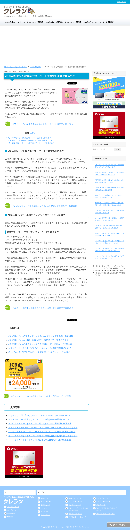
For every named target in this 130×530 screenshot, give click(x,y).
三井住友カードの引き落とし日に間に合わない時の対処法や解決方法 (39, 423)
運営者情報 (11, 513)
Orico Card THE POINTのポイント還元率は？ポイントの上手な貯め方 (40, 352)
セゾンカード (45, 505)
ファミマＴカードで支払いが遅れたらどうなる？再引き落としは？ (109, 257)
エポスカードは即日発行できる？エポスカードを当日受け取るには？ (39, 348)
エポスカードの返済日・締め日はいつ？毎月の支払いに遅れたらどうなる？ (42, 427)
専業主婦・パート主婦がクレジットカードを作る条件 (32, 143)
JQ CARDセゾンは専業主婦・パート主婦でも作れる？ (28, 138)
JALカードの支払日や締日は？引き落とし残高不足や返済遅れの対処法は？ (109, 227)
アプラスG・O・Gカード (77, 517)
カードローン (11, 510)
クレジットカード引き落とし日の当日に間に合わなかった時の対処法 (39, 440)
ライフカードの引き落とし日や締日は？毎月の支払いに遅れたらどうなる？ (109, 242)
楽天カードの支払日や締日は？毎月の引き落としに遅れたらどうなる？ (109, 174)
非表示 (32, 133)
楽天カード (44, 511)
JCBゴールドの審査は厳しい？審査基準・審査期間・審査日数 (109, 212)
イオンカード (45, 508)
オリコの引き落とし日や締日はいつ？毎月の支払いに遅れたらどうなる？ (109, 219)
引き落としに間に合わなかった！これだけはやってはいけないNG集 (39, 415)
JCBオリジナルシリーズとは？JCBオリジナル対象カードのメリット (109, 234)
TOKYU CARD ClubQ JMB (105, 514)
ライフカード (45, 515)
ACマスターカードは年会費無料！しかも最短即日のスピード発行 (41, 396)
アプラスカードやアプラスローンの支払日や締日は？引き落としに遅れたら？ (109, 250)
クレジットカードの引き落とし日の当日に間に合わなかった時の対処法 (109, 166)
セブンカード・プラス (76, 501)
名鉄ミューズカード (75, 514)
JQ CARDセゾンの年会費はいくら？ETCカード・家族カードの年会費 (40, 344)
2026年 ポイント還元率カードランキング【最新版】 (64, 22)
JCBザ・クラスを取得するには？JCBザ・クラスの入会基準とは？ (109, 196)
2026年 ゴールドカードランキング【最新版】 (99, 22)
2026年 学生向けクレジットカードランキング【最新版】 (24, 22)
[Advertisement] (65, 44)
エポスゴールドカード (104, 501)
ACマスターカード (75, 498)
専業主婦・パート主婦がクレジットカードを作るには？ (29, 140)
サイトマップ (121, 2)
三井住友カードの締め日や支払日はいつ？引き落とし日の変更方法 (109, 189)
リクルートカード (75, 505)
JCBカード (44, 498)
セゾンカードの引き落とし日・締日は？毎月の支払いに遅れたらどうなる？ (42, 436)
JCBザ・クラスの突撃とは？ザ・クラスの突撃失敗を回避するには (38, 419)
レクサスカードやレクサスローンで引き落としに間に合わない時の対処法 (41, 432)
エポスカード (100, 505)
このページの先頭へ (119, 525)
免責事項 (10, 517)
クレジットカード (13, 507)
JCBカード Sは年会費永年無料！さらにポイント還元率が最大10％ (43, 124)
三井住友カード (46, 501)
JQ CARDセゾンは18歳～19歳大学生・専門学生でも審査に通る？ (38, 340)
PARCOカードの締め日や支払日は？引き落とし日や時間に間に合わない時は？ (109, 204)
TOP (15, 67)
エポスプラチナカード (104, 498)
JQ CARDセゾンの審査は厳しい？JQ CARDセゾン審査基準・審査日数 (45, 206)
